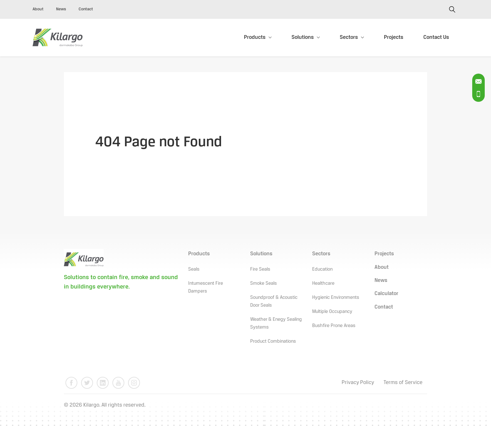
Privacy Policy (358, 383)
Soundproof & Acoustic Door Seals (273, 301)
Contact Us (436, 37)
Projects (393, 37)
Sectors (349, 37)
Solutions (303, 37)
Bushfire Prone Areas (333, 325)
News (61, 9)
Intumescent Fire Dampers (205, 287)
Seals (193, 269)
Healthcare (323, 283)
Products (255, 37)
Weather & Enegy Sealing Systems (276, 323)
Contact (86, 9)
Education (322, 269)
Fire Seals (260, 269)
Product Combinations (273, 341)
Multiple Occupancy (332, 311)
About (38, 9)
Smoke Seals (263, 283)
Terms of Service (403, 383)
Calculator (386, 294)
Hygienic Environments (335, 297)
